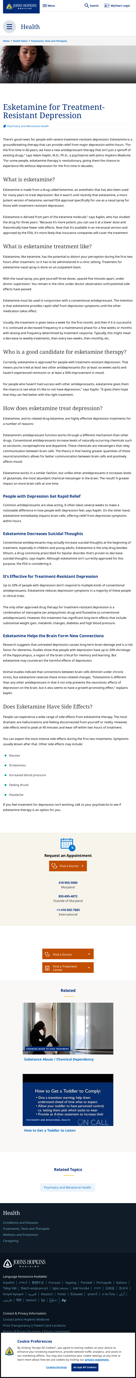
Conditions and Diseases (20, 1222)
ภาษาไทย (108, 1294)
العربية (32, 1294)
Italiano (121, 1282)
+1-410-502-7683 (68, 910)
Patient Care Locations (50, 1325)
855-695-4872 (68, 896)
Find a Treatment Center (61, 968)
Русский (86, 1282)
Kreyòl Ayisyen (13, 1294)
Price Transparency (16, 1325)
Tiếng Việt (9, 1288)
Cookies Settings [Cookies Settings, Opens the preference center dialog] (56, 1370)
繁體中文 (38, 1282)
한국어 (123, 1288)
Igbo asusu (60, 1288)
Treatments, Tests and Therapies (49, 41)
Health (30, 27)
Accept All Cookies (84, 1370)
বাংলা (97, 1288)
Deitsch (31, 1300)
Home (6, 41)
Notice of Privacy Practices (22, 1331)
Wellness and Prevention (20, 1235)
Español (8, 1282)
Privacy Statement (57, 1331)
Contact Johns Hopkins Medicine (26, 1319)
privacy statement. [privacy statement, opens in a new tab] (97, 1362)
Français (54, 1282)
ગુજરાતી (92, 1294)
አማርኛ (23, 1282)
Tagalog (70, 1282)
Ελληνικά (76, 1294)
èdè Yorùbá (81, 1288)
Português (104, 1282)
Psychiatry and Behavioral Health (28, 126)
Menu (48, 7)
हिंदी (18, 1300)
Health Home (20, 41)
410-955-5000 (68, 883)
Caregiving (10, 1241)
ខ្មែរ (43, 1300)
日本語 (109, 1288)
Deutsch (47, 1294)
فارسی (7, 1300)
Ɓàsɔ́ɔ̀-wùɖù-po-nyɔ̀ (34, 1288)
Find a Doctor (58, 954)
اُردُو (121, 1294)
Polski (61, 1294)
